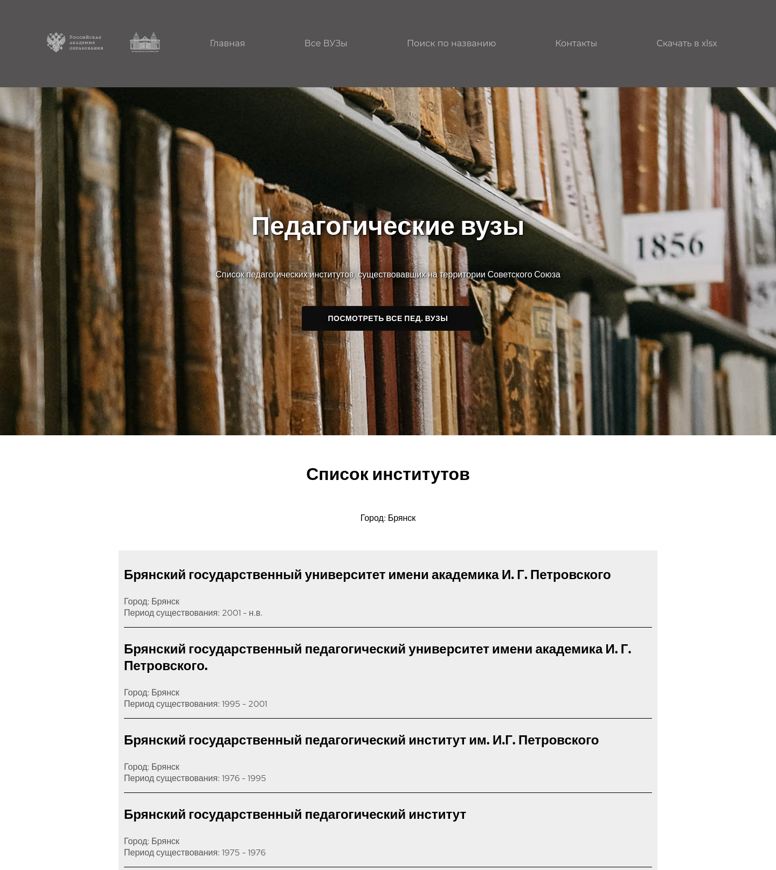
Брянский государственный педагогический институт (295, 814)
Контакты (576, 43)
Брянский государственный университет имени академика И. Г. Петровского (367, 574)
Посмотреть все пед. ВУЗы (388, 318)
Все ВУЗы (326, 43)
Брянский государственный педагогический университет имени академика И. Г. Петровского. (377, 657)
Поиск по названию (451, 43)
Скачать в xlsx (686, 43)
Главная (227, 43)
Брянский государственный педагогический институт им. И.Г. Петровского (361, 740)
